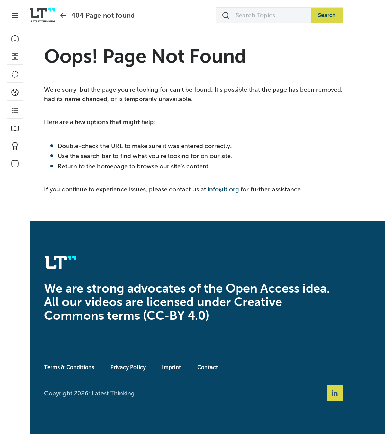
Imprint (185, 367)
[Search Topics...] (277, 15)
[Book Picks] (15, 128)
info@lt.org (237, 189)
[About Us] (15, 163)
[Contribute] (15, 146)
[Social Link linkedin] (348, 393)
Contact (221, 367)
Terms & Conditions (83, 367)
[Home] (15, 38)
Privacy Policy (142, 367)
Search (341, 15)
